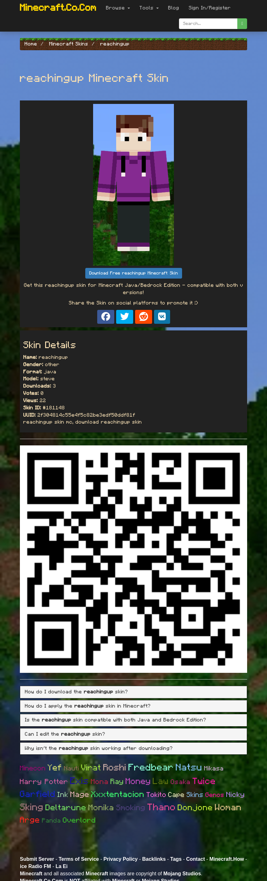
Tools (149, 7)
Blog (173, 7)
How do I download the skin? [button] (76, 691)
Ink (62, 795)
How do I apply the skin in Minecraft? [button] (88, 706)
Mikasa (214, 768)
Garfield (38, 794)
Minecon (33, 768)
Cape (176, 794)
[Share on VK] (162, 317)
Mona (100, 782)
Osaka (181, 782)
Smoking (130, 808)
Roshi (115, 767)
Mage (79, 795)
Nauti (71, 768)
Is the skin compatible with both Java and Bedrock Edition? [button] (115, 719)
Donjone (195, 808)
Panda (51, 821)
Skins (195, 794)
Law (161, 781)
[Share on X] (124, 317)
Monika (101, 808)
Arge (30, 820)
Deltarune (65, 808)
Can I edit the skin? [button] (65, 734)
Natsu (189, 767)
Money (138, 781)
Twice (204, 781)
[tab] (133, 692)
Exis (79, 781)
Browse (118, 7)
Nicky (235, 795)
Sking (32, 807)
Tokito (156, 794)
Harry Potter (44, 782)
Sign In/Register (210, 7)
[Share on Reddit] (143, 317)
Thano (161, 807)
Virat (91, 767)
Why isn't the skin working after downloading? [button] (99, 748)
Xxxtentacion (118, 794)
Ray (117, 782)
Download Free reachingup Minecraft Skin (133, 273)
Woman (228, 807)
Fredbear (151, 767)
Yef (55, 767)
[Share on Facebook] (105, 317)
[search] (242, 23)
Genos (214, 795)
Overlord (79, 820)
